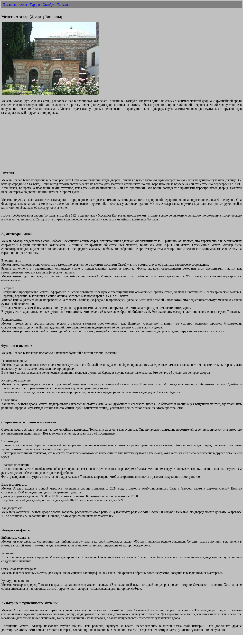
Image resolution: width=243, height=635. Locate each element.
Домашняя (10, 4)
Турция (35, 4)
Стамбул (48, 4)
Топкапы (63, 4)
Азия (23, 4)
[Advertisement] (99, 145)
